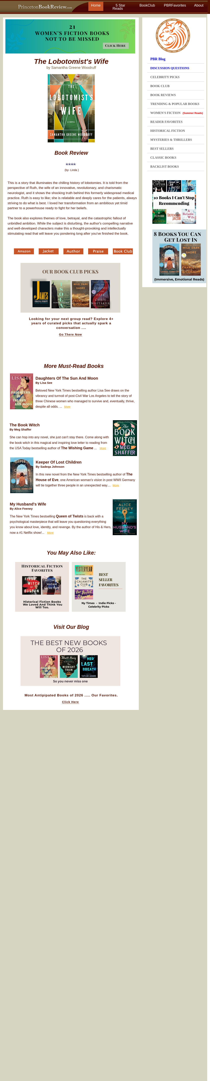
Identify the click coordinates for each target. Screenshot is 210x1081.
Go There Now (70, 334)
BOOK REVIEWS (163, 95)
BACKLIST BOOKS (164, 166)
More (67, 406)
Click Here (70, 702)
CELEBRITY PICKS (165, 77)
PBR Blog (158, 59)
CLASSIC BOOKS (163, 157)
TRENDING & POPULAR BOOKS (174, 104)
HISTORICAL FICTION (167, 130)
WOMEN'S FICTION (176, 113)
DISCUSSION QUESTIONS (169, 68)
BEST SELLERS (162, 148)
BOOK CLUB (160, 86)
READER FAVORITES (166, 121)
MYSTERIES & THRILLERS (171, 139)
